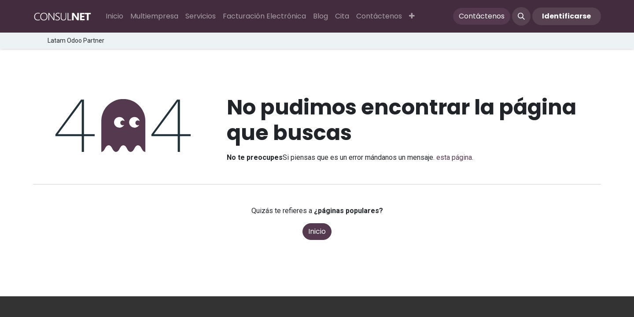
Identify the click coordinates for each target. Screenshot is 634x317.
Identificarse (566, 16)
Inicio (317, 231)
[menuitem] (114, 16)
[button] (411, 16)
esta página (454, 157)
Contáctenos (482, 16)
